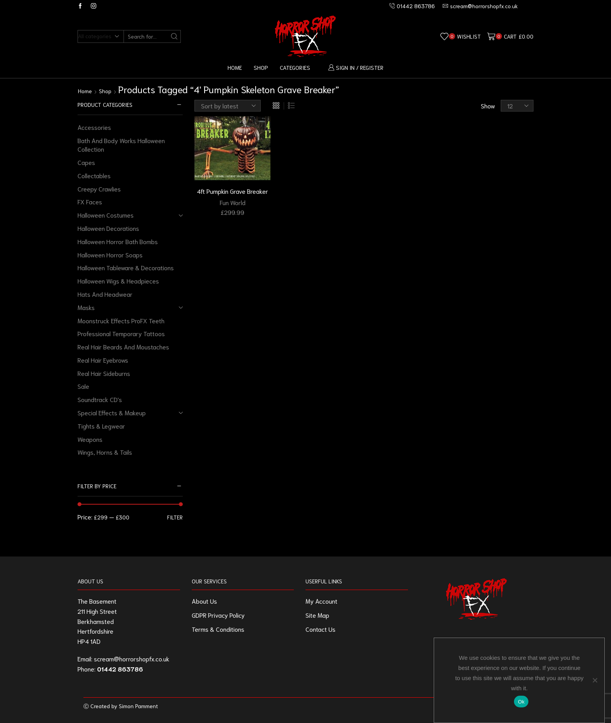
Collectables (94, 175)
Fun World (232, 202)
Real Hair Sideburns (104, 373)
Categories (295, 67)
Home (235, 67)
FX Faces (90, 201)
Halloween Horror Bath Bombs (118, 241)
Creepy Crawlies (99, 188)
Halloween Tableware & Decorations (126, 267)
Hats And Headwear (105, 294)
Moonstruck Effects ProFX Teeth (121, 320)
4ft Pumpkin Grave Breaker (232, 191)
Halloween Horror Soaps (110, 254)
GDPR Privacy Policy (218, 615)
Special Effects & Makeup (112, 412)
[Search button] (174, 36)
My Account (321, 601)
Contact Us (321, 629)
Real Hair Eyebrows (103, 360)
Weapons (90, 439)
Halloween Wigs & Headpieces (118, 280)
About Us (204, 601)
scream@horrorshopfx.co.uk (132, 658)
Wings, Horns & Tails (105, 452)
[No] (595, 680)
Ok (521, 702)
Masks (86, 307)
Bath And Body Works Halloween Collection (121, 144)
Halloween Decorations (108, 228)
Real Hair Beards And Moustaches (123, 346)
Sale (83, 386)
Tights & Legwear (101, 426)
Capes (86, 162)
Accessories (94, 127)
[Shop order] (227, 106)
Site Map (317, 615)
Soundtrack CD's (100, 399)
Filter (175, 517)
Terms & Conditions (218, 629)
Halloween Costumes (106, 215)
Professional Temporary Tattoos (121, 333)
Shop (261, 67)
